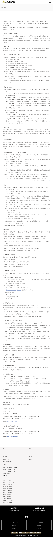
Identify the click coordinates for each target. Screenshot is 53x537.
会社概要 (14, 525)
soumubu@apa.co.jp (12, 436)
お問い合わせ (31, 459)
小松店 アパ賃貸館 (7, 494)
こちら (48, 181)
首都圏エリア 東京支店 (7, 479)
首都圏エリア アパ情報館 (8, 500)
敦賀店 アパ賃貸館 (7, 496)
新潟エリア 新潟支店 (7, 490)
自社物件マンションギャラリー (9, 473)
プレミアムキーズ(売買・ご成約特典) (10, 467)
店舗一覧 (5, 475)
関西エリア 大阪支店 (7, 484)
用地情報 (14, 528)
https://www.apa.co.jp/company (14, 290)
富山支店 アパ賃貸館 (7, 486)
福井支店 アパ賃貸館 (7, 502)
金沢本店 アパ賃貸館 (7, 488)
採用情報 (39, 525)
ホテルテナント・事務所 (7, 461)
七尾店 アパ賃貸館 (7, 498)
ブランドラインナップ (14, 522)
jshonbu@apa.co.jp (12, 421)
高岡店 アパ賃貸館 (7, 480)
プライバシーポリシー (39, 528)
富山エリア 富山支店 (7, 492)
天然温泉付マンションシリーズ (9, 469)
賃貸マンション (6, 459)
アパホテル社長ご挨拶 (39, 522)
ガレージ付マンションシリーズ (9, 471)
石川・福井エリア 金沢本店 (8, 482)
